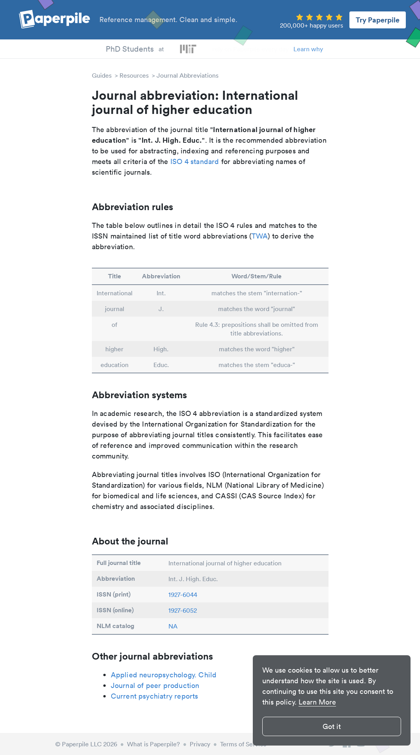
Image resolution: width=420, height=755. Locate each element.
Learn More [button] (317, 702)
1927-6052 (182, 610)
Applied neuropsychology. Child (164, 674)
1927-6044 (182, 594)
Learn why (308, 49)
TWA (260, 235)
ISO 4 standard (194, 161)
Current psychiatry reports (154, 696)
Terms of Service (243, 744)
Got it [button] (332, 726)
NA (172, 626)
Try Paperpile (377, 19)
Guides (102, 75)
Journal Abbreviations (187, 75)
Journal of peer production (155, 685)
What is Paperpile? (153, 744)
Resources (134, 75)
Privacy (200, 744)
